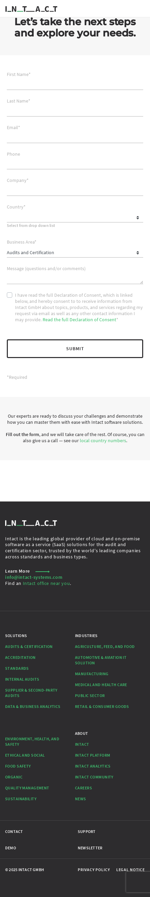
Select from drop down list (31, 225)
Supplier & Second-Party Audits (31, 692)
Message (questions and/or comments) (46, 269)
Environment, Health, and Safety (32, 741)
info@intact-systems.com (33, 577)
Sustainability (20, 798)
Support (87, 831)
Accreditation (20, 657)
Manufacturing (92, 673)
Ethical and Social (25, 755)
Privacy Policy (94, 869)
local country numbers (103, 440)
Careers (83, 787)
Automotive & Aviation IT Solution (100, 660)
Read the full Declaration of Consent (79, 319)
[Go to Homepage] (31, 8)
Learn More (27, 571)
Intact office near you (46, 583)
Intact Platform (92, 755)
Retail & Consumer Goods (102, 706)
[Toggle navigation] (141, 8)
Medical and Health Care (101, 684)
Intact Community (94, 776)
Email (13, 127)
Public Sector (90, 695)
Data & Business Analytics (33, 706)
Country (16, 207)
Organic (13, 776)
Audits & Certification (28, 646)
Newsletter (90, 847)
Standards (17, 668)
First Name (19, 74)
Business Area (21, 242)
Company (18, 180)
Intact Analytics (93, 766)
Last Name (18, 101)
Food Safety (18, 766)
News (80, 798)
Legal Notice (130, 869)
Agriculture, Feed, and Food (105, 646)
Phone (13, 154)
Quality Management (27, 787)
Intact (82, 744)
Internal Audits (22, 679)
